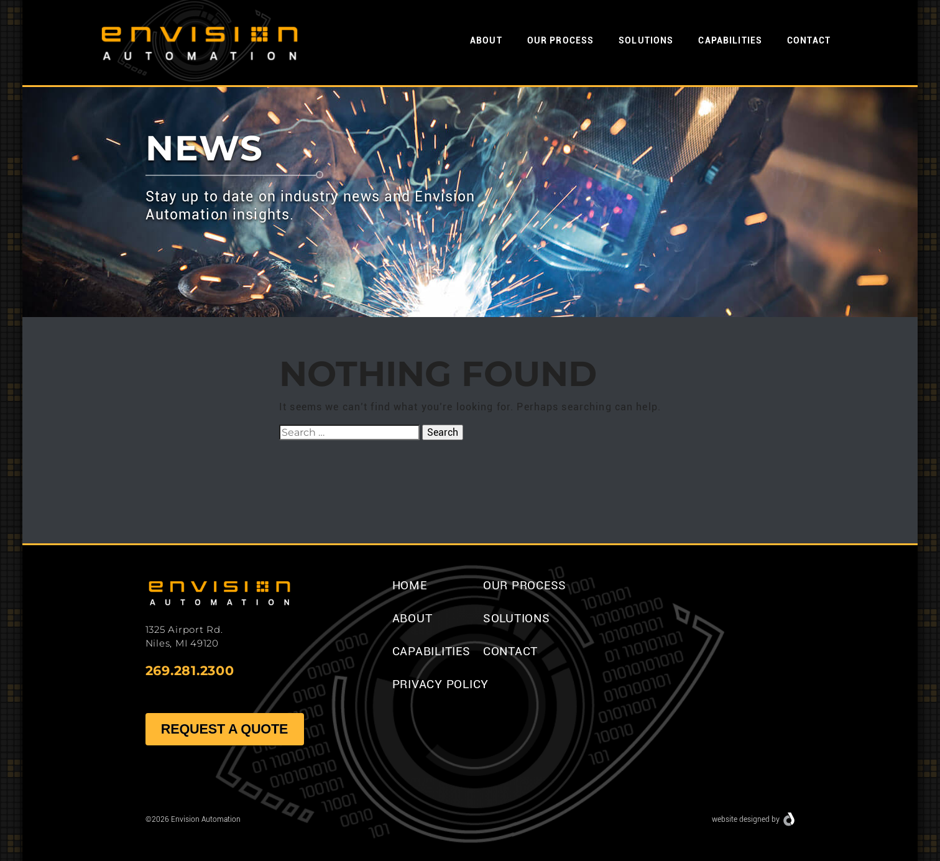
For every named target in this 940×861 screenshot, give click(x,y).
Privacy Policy (440, 684)
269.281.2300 (189, 670)
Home (409, 585)
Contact (809, 40)
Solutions (646, 40)
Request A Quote (224, 729)
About (486, 40)
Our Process (560, 40)
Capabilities (730, 40)
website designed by (746, 819)
